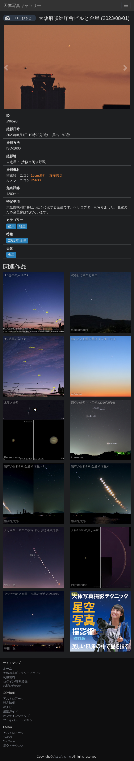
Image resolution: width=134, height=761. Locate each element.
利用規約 (9, 677)
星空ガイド (10, 711)
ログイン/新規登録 (15, 681)
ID (8, 115)
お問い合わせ (12, 685)
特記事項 (13, 201)
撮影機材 (13, 170)
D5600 (36, 180)
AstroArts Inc (62, 756)
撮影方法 (13, 142)
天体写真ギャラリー (22, 5)
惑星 (22, 226)
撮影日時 (13, 129)
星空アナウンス (13, 745)
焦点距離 (13, 188)
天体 (9, 248)
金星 (11, 254)
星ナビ (7, 707)
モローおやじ (22, 18)
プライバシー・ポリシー (19, 720)
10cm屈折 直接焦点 (46, 175)
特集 (9, 234)
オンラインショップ (16, 715)
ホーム (7, 668)
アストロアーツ (13, 698)
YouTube (9, 741)
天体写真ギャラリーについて (22, 673)
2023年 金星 (17, 240)
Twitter (7, 737)
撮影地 (11, 156)
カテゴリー (14, 220)
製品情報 (9, 702)
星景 (11, 226)
